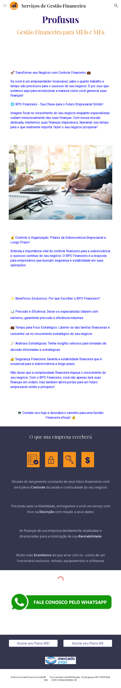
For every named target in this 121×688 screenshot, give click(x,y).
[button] (5, 5)
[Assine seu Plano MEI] (33, 643)
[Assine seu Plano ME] (87, 643)
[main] (60, 19)
